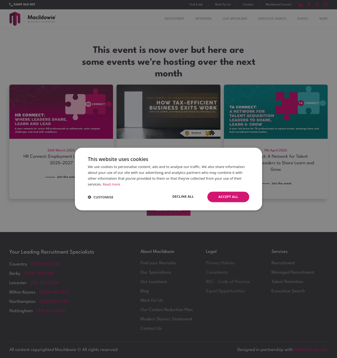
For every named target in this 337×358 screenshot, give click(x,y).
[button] (100, 197)
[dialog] (168, 179)
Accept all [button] (228, 196)
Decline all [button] (183, 196)
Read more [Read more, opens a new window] (112, 184)
